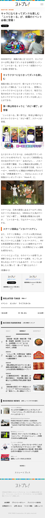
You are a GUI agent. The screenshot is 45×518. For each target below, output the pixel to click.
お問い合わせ (18, 506)
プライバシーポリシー (18, 502)
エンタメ (13, 303)
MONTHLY (37, 331)
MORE (22, 466)
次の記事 (41, 313)
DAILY (8, 331)
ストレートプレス (22, 472)
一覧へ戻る (22, 313)
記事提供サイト (7, 506)
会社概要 (7, 502)
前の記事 (4, 313)
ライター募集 (28, 506)
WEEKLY (22, 331)
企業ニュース (38, 506)
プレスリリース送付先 (34, 502)
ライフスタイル (24, 303)
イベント (4, 303)
